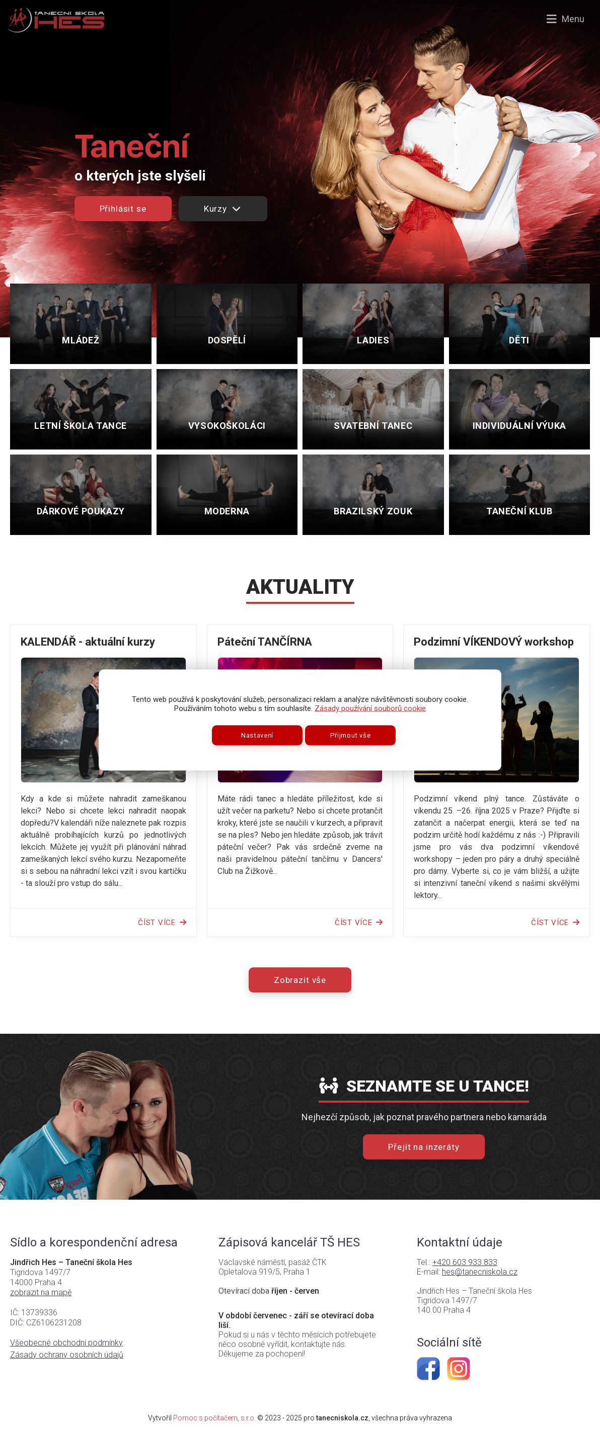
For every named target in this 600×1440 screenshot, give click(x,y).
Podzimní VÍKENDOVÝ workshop (494, 642)
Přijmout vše (350, 735)
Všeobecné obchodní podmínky (66, 1342)
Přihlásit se (123, 209)
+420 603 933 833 (464, 1262)
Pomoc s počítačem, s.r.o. (214, 1418)
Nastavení (257, 735)
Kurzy (223, 209)
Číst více (162, 922)
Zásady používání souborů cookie (370, 708)
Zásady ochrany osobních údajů (66, 1355)
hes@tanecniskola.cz (479, 1272)
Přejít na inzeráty (423, 1147)
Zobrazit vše (300, 980)
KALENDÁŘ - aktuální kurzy (88, 642)
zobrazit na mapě (40, 1292)
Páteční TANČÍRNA (264, 642)
